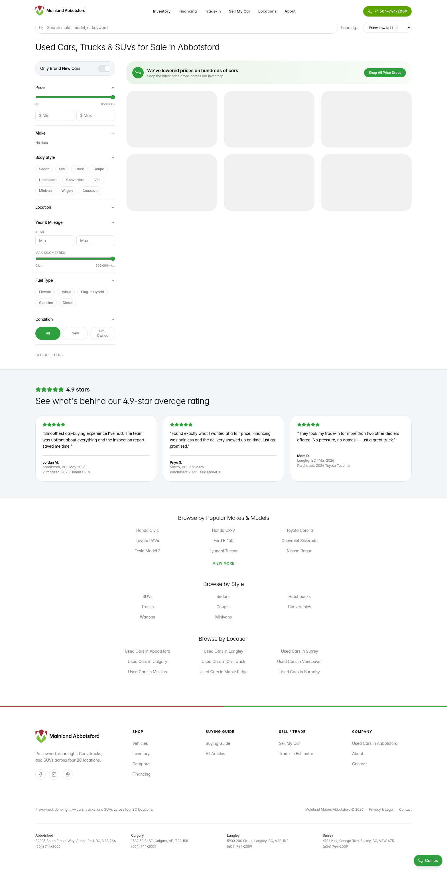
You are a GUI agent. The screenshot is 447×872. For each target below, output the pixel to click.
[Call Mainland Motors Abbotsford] (387, 11)
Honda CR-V (223, 530)
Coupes (223, 606)
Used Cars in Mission (147, 671)
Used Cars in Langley (223, 651)
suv (62, 169)
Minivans (223, 617)
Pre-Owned (102, 333)
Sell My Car (239, 11)
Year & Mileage (75, 222)
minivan (45, 190)
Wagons (147, 617)
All (48, 333)
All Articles (215, 753)
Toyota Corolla (299, 530)
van (97, 180)
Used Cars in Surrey (299, 651)
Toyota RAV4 (147, 540)
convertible (75, 180)
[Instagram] (54, 774)
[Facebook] (40, 774)
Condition (75, 319)
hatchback (47, 180)
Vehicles (140, 743)
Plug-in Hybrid (92, 292)
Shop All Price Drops (385, 72)
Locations (267, 11)
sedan (44, 169)
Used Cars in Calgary (147, 661)
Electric (45, 292)
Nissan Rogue (299, 550)
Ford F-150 (223, 540)
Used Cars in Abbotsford (147, 651)
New (75, 333)
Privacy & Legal (381, 809)
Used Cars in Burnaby (299, 671)
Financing (188, 11)
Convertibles (299, 606)
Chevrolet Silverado (299, 540)
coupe (99, 169)
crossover (90, 190)
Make (75, 133)
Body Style (75, 157)
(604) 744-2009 (47, 846)
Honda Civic (147, 530)
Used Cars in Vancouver (299, 661)
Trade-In (213, 11)
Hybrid (66, 292)
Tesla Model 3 (147, 550)
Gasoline (46, 303)
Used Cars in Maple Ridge (223, 671)
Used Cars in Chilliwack (223, 661)
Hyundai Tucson (223, 550)
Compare (140, 763)
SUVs (148, 596)
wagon (67, 190)
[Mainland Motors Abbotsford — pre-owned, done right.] (60, 11)
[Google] (68, 774)
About (290, 11)
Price (75, 87)
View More (223, 563)
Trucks (147, 606)
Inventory (162, 11)
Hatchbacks (299, 596)
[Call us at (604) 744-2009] (428, 860)
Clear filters (49, 355)
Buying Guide (218, 743)
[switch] (104, 68)
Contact (359, 763)
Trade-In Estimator (296, 753)
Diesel (67, 303)
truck (79, 169)
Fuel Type (75, 280)
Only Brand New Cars (60, 68)
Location (75, 207)
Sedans (224, 596)
